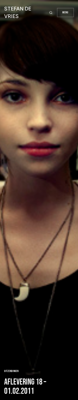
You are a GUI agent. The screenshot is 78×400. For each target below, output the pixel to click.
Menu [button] (65, 12)
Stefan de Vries (17, 12)
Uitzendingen (11, 371)
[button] (51, 12)
